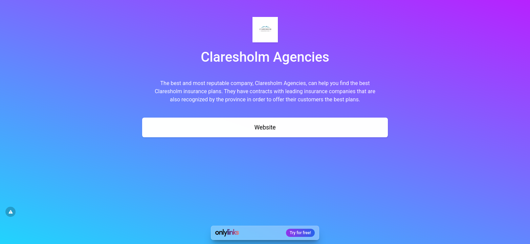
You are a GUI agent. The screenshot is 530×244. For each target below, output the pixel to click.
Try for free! (300, 232)
